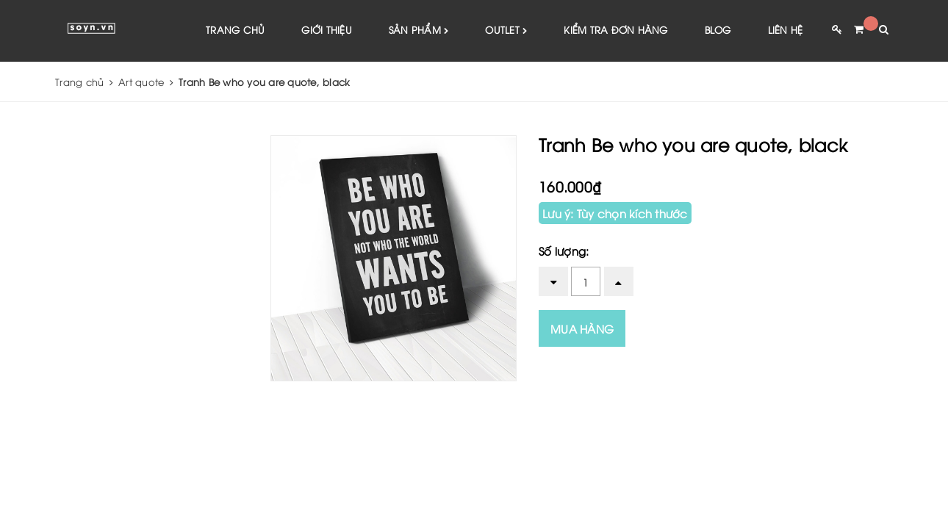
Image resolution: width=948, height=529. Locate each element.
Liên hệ (785, 29)
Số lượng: (564, 250)
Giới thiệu (326, 29)
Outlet (506, 30)
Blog (718, 29)
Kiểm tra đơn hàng (615, 29)
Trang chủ (235, 29)
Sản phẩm (419, 30)
